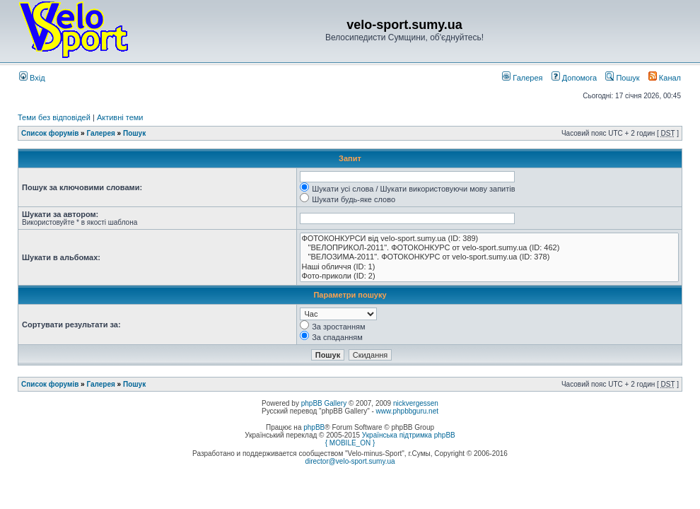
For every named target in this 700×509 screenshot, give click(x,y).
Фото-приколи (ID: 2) (489, 276)
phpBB (314, 427)
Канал (664, 78)
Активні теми (120, 117)
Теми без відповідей (54, 117)
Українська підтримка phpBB (408, 435)
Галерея (522, 78)
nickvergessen (415, 403)
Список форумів (49, 133)
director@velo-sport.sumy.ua (350, 461)
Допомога (574, 78)
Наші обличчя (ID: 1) (489, 266)
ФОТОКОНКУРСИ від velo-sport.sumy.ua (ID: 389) (489, 238)
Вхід (32, 78)
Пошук (622, 78)
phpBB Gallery (323, 403)
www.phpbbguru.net (407, 411)
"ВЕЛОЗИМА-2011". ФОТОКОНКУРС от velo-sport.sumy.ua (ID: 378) (489, 257)
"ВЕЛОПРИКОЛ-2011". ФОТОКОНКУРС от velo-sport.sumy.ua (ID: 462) (489, 247)
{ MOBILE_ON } (350, 443)
